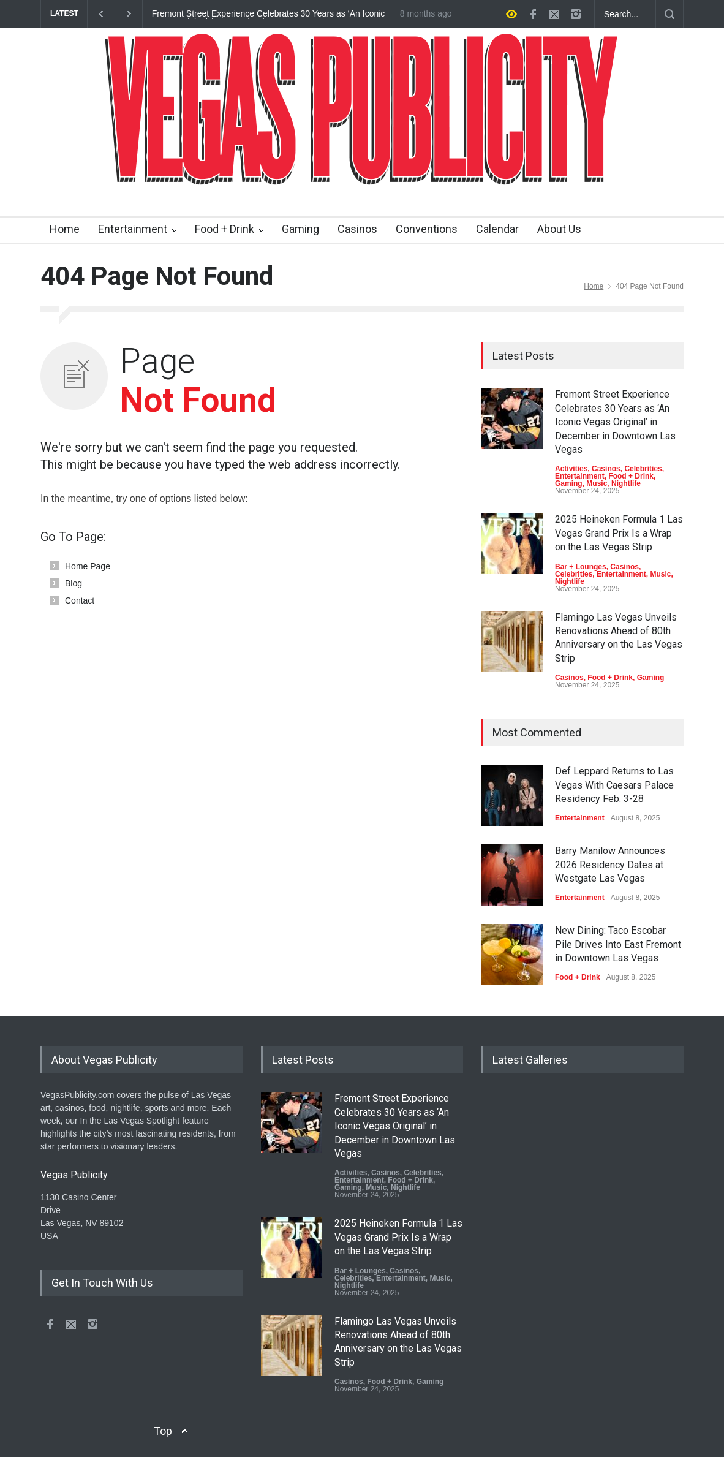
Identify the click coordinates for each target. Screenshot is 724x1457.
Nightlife (626, 483)
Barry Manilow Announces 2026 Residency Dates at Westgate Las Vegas (610, 864)
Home (65, 228)
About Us (559, 228)
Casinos (357, 228)
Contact (79, 600)
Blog (73, 583)
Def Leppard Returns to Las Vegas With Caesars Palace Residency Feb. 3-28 (614, 784)
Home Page (87, 566)
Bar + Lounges (580, 566)
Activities (571, 468)
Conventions (427, 228)
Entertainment (132, 228)
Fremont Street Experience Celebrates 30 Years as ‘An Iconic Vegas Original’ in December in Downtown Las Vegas (268, 14)
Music (596, 483)
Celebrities (643, 468)
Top (163, 1431)
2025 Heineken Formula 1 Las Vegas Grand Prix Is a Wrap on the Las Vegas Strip (619, 533)
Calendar (497, 228)
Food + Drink (224, 228)
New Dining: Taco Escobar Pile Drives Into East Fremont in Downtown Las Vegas (618, 944)
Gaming (300, 228)
